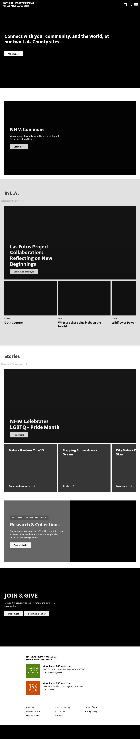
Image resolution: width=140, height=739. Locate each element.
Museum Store (33, 711)
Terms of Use (91, 707)
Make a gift (13, 617)
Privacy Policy (91, 711)
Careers (59, 715)
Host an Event (32, 715)
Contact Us (60, 711)
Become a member (36, 617)
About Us (30, 707)
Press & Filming (62, 707)
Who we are (13, 53)
